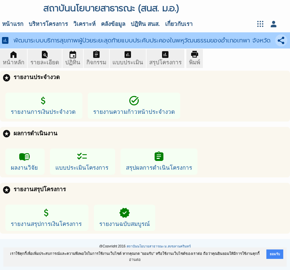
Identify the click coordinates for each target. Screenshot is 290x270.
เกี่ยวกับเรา (179, 24)
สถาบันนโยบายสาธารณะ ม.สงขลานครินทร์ (159, 246)
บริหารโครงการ (48, 24)
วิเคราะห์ (84, 24)
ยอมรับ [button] (275, 254)
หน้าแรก (12, 24)
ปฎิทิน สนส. (145, 24)
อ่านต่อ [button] (135, 260)
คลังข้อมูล (113, 24)
